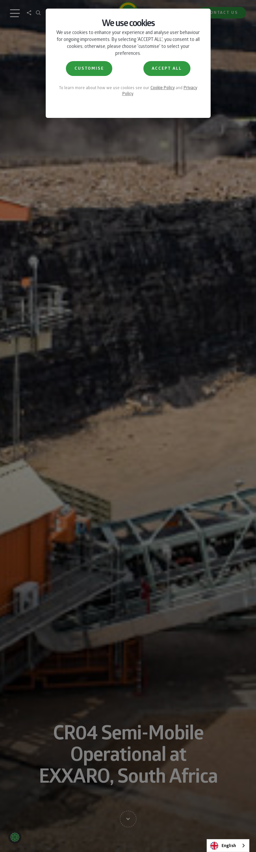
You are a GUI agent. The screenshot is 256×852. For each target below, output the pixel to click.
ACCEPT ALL (167, 68)
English (223, 846)
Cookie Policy (162, 87)
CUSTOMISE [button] (89, 68)
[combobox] (228, 845)
